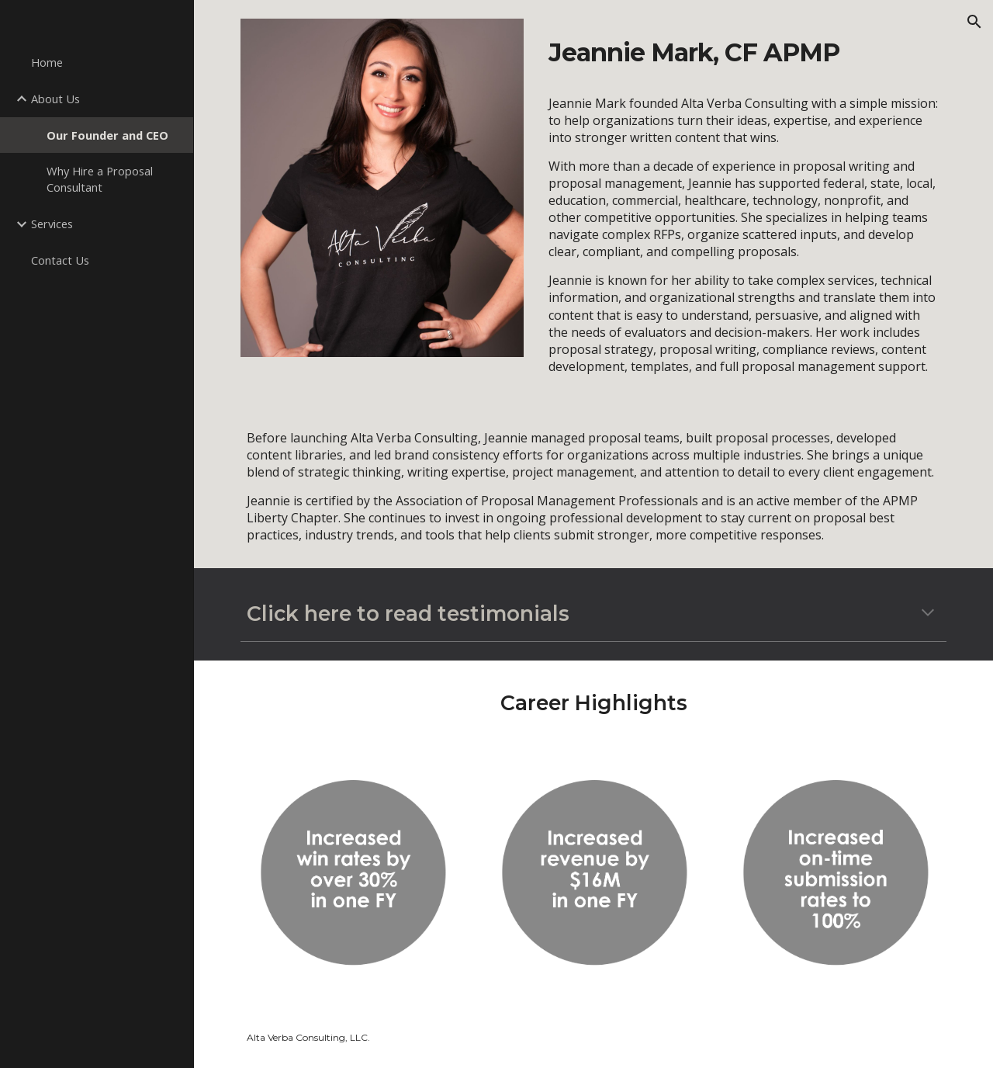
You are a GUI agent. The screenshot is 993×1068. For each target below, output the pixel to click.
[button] (974, 21)
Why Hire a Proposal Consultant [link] (100, 179)
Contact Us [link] (60, 260)
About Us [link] (55, 98)
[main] (744, 51)
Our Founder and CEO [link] (107, 135)
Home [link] (47, 62)
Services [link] (52, 223)
